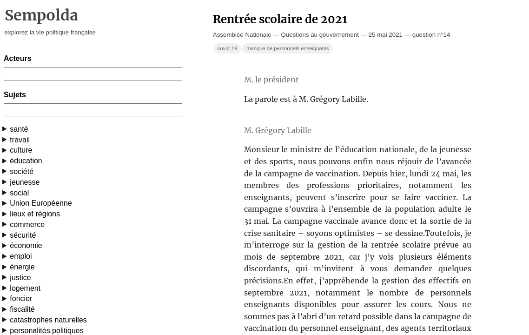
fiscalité (22, 309)
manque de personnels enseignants (287, 48)
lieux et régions (35, 214)
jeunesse (25, 182)
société (21, 171)
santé (19, 129)
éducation (26, 161)
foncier (21, 298)
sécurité (23, 235)
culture (21, 150)
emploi (21, 256)
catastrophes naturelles (48, 320)
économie (26, 245)
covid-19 (227, 48)
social (19, 193)
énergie (22, 267)
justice (20, 277)
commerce (27, 224)
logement (25, 288)
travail (20, 140)
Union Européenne (41, 203)
